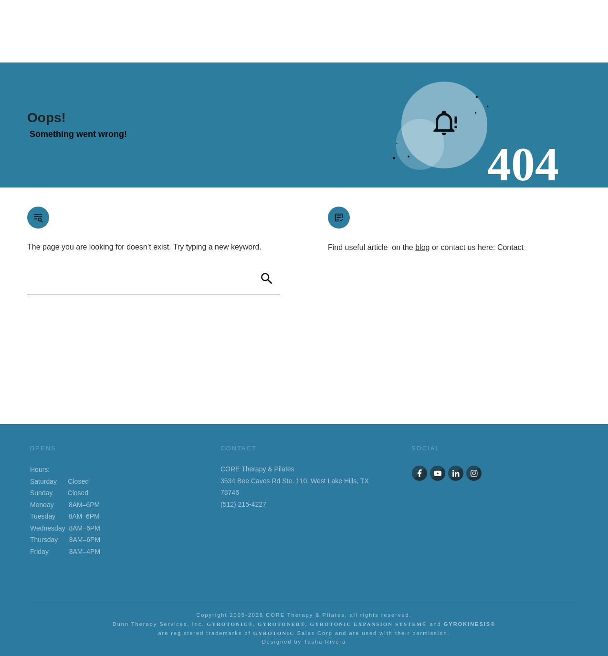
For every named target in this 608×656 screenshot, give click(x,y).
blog (422, 247)
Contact (510, 247)
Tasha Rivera (325, 642)
